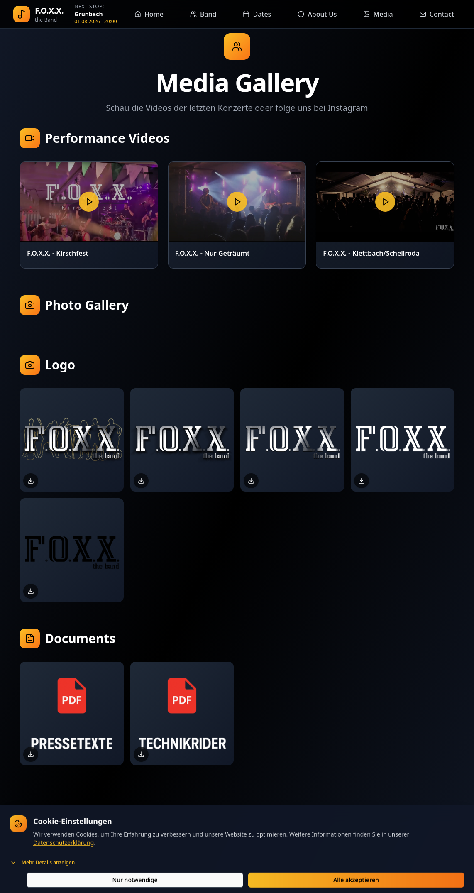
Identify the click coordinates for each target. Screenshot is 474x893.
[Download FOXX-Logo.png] (251, 480)
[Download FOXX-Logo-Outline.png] (30, 480)
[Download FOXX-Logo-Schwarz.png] (30, 591)
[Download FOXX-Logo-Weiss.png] (361, 480)
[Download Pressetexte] (30, 754)
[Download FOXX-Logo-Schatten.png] (141, 480)
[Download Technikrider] (141, 754)
